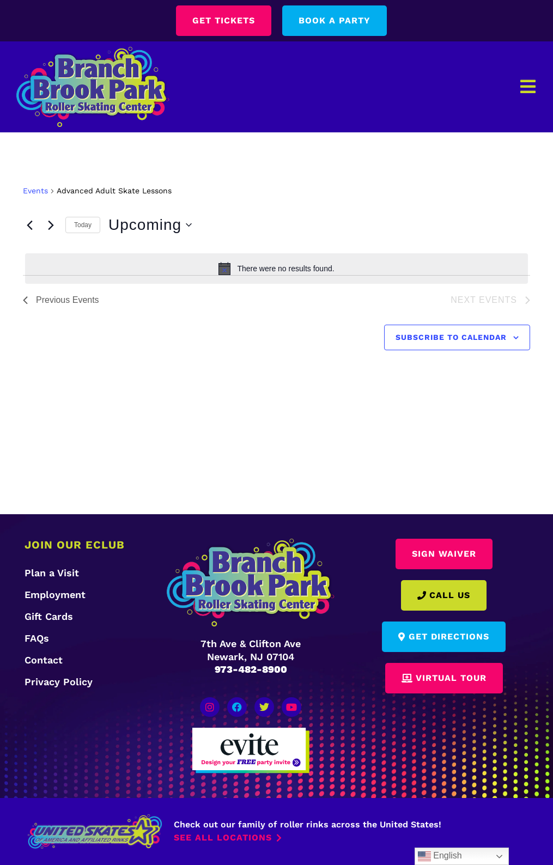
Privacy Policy (59, 681)
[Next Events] (50, 225)
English (440, 856)
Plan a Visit (52, 572)
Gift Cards (49, 616)
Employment (55, 594)
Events (35, 190)
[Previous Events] (29, 225)
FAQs (37, 638)
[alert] (276, 268)
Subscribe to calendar (451, 337)
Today (83, 225)
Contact (44, 660)
